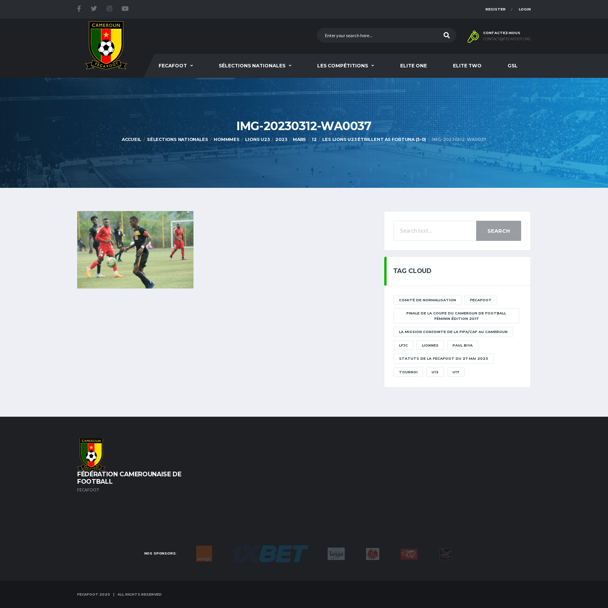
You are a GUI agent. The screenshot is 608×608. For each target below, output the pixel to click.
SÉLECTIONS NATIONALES (252, 66)
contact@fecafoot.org (507, 39)
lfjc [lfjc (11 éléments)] (403, 345)
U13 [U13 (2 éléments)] (435, 372)
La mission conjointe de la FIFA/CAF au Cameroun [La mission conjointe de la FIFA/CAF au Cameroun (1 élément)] (453, 332)
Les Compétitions (342, 66)
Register (495, 9)
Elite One (413, 66)
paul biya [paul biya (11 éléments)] (463, 345)
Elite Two (467, 66)
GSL (513, 66)
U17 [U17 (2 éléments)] (456, 372)
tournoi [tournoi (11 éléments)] (408, 372)
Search (498, 231)
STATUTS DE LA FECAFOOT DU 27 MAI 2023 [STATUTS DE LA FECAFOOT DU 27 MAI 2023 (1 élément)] (443, 358)
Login (525, 9)
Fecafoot (173, 66)
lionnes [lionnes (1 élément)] (430, 345)
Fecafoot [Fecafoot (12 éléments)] (481, 300)
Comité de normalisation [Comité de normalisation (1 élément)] (427, 300)
